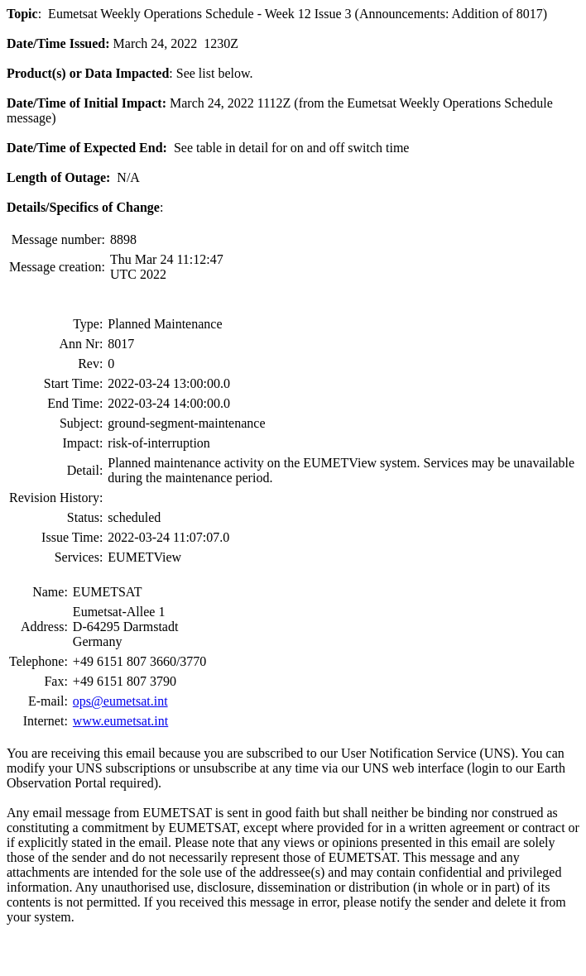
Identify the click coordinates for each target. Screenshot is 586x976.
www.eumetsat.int (120, 721)
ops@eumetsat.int (120, 701)
